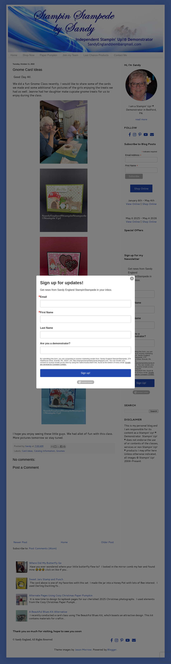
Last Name (46, 328)
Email (43, 296)
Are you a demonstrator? (55, 343)
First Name (46, 312)
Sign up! (85, 373)
